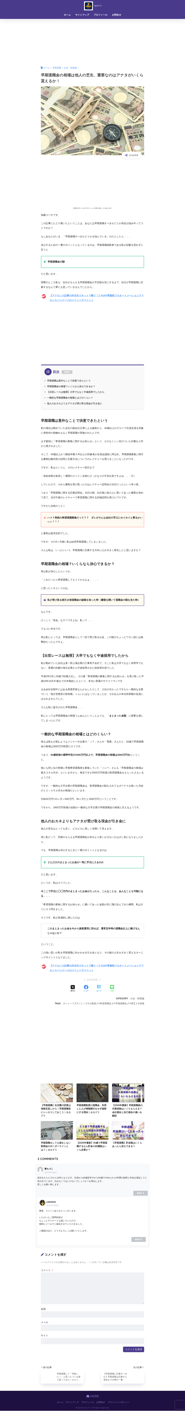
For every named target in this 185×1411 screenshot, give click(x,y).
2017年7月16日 (50, 1173)
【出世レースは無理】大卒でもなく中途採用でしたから (75, 392)
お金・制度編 (137, 998)
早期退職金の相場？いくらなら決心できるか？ (71, 386)
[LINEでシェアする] (112, 989)
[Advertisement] (92, 40)
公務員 (92, 1003)
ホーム (67, 15)
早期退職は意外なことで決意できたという (69, 380)
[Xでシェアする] (73, 989)
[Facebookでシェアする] (86, 989)
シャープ (69, 1003)
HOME (92, 1396)
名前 (43, 1309)
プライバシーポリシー (118, 1402)
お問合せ (116, 15)
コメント (47, 1270)
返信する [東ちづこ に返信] (140, 1193)
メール (44, 1322)
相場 (142, 1003)
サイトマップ (82, 15)
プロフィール (100, 15)
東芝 (133, 1003)
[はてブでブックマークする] (99, 989)
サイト (44, 1335)
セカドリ (92, 5)
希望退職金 (105, 1003)
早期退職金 (121, 1003)
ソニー (81, 1003)
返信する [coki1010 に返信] (138, 1239)
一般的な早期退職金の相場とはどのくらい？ (70, 397)
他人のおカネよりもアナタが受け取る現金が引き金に (74, 403)
